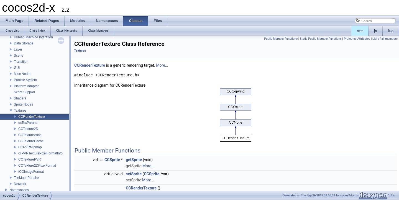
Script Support (24, 92)
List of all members (385, 39)
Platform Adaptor (26, 86)
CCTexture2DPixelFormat (37, 166)
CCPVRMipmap (30, 147)
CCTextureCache (31, 141)
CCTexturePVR (29, 159)
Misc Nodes (22, 74)
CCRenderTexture (31, 117)
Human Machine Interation (33, 37)
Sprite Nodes (23, 104)
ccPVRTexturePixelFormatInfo (40, 153)
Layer (18, 49)
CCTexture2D (28, 129)
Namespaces (19, 190)
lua (390, 31)
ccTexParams (28, 123)
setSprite (134, 174)
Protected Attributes (357, 39)
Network (20, 184)
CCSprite (112, 160)
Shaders (20, 98)
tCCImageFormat (31, 172)
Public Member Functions (281, 39)
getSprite (134, 160)
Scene (18, 56)
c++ (360, 31)
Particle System (25, 80)
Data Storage (24, 43)
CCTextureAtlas (29, 135)
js (375, 31)
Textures (20, 110)
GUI (17, 68)
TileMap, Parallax (26, 178)
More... (162, 65)
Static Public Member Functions (321, 39)
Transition (21, 62)
